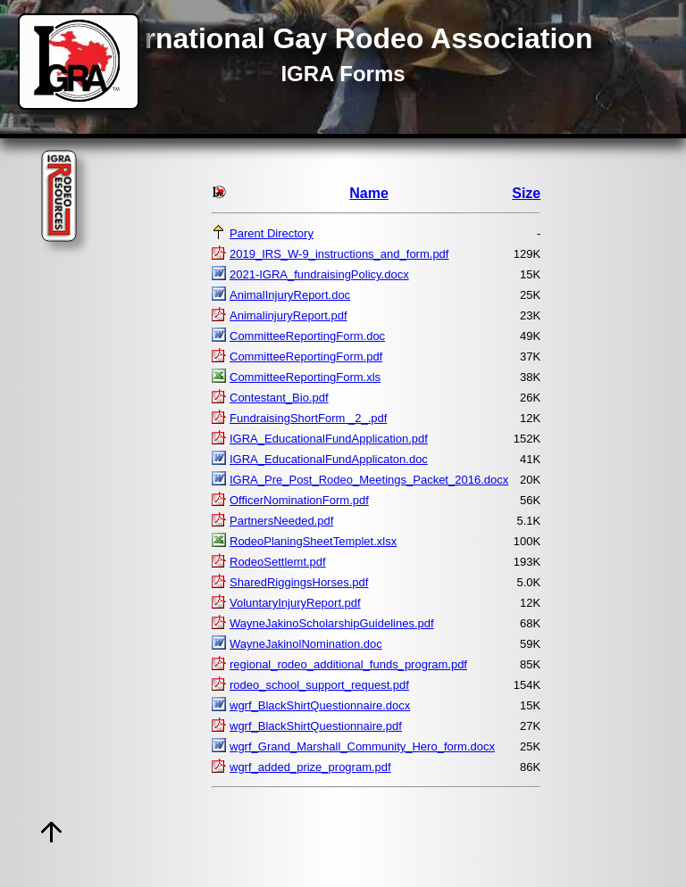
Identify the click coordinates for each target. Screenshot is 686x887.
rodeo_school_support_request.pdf (319, 685)
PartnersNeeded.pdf (281, 520)
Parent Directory (272, 233)
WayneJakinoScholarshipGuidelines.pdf (332, 623)
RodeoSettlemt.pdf (278, 561)
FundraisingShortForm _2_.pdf (308, 418)
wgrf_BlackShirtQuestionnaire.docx (320, 705)
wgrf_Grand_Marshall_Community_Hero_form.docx (362, 746)
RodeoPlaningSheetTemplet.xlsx (313, 541)
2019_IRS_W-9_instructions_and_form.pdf (339, 254)
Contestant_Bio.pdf (279, 397)
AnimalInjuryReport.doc (290, 295)
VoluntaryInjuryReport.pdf (295, 602)
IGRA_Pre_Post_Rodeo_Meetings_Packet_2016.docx (369, 479)
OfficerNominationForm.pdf (299, 500)
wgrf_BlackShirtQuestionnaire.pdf (316, 726)
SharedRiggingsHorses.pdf (299, 582)
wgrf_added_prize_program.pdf (310, 767)
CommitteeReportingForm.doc (307, 336)
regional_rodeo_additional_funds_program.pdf (348, 664)
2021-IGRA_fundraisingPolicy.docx (319, 274)
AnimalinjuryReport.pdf (288, 315)
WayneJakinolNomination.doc (306, 644)
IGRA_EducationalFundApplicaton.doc (329, 459)
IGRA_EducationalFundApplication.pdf (329, 438)
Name (369, 193)
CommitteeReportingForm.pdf (306, 356)
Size (526, 193)
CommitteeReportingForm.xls (305, 377)
